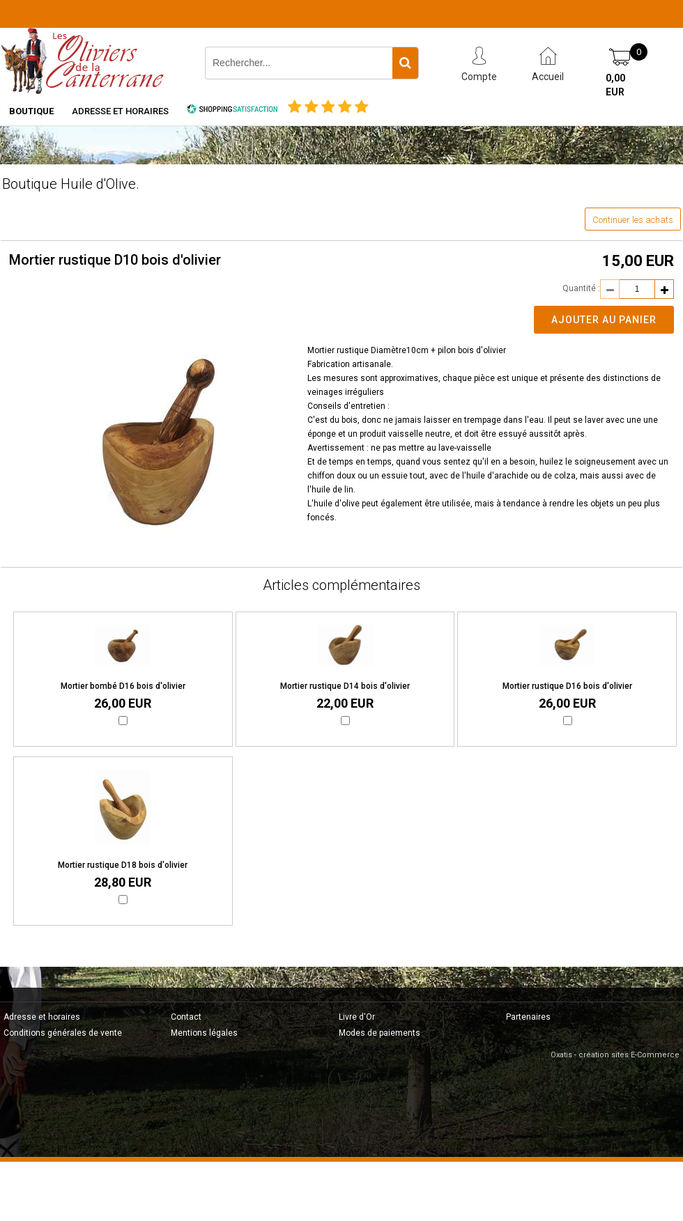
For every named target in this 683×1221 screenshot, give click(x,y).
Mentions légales (204, 1033)
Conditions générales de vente (62, 1033)
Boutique (31, 111)
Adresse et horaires (120, 111)
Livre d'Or (357, 1017)
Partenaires (528, 1017)
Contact (186, 1017)
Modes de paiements (379, 1033)
